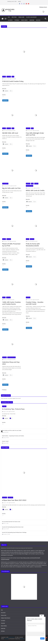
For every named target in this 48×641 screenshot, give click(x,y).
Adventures (5, 497)
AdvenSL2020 (13, 78)
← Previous (3, 389)
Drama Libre (21, 17)
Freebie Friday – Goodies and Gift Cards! (34, 303)
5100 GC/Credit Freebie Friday (13, 81)
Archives (38, 20)
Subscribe (32, 20)
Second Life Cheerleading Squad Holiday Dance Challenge (14, 532)
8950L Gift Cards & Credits (35, 190)
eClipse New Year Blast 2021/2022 (14, 500)
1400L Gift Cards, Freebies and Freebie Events (11, 303)
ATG (9, 17)
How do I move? (5, 441)
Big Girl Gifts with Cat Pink (11, 188)
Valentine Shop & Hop (11, 357)
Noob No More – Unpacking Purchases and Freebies (13, 435)
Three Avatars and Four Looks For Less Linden (11, 430)
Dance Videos (24, 20)
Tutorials (16, 20)
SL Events (10, 20)
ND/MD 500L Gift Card (10, 133)
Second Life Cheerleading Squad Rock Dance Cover (12, 527)
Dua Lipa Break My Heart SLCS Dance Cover (11, 521)
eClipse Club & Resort (31, 17)
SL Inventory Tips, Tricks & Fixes (13, 409)
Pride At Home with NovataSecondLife (33, 245)
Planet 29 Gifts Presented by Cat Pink (11, 245)
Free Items (14, 17)
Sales (13, 76)
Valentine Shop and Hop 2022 (11, 363)
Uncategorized (5, 183)
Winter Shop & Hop (29, 185)
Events (27, 239)
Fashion (4, 76)
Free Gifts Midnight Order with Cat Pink (35, 134)
